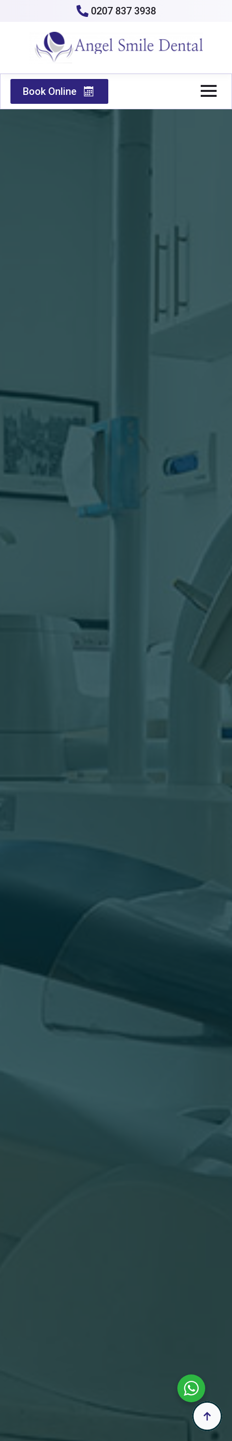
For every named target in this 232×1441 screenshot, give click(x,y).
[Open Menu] (209, 91)
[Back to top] (207, 1416)
